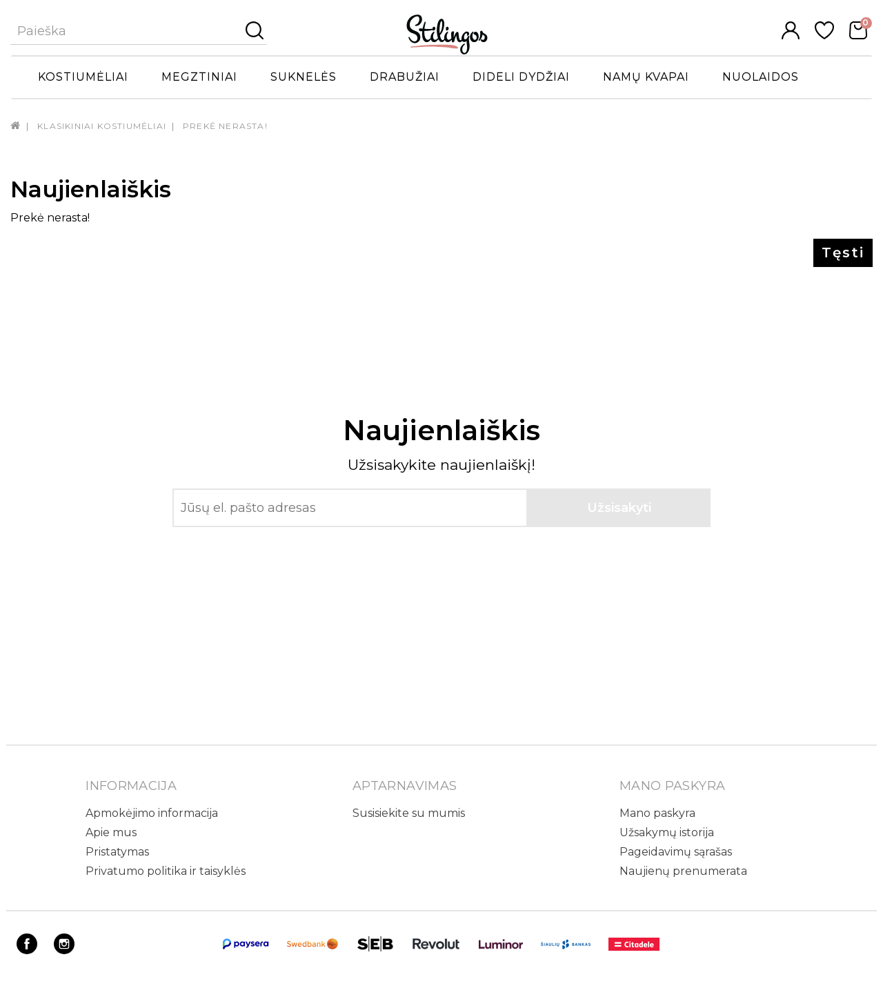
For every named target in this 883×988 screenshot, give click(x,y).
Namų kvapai (646, 76)
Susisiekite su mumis (409, 813)
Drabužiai (404, 76)
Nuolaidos (760, 76)
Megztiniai (199, 76)
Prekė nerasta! (225, 126)
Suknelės (303, 76)
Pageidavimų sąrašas (675, 851)
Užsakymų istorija (666, 832)
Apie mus (111, 832)
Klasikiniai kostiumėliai (101, 126)
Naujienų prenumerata (683, 871)
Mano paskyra (657, 813)
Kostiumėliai (83, 76)
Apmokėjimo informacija (152, 813)
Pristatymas (117, 851)
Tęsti (843, 252)
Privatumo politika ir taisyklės (166, 871)
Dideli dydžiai (521, 76)
